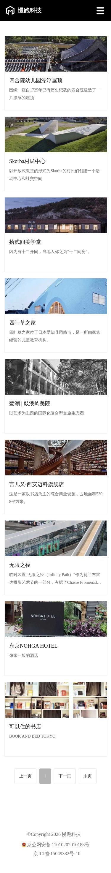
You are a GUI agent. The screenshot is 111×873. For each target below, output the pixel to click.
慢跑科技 (23, 10)
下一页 (65, 776)
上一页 (25, 776)
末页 (87, 776)
